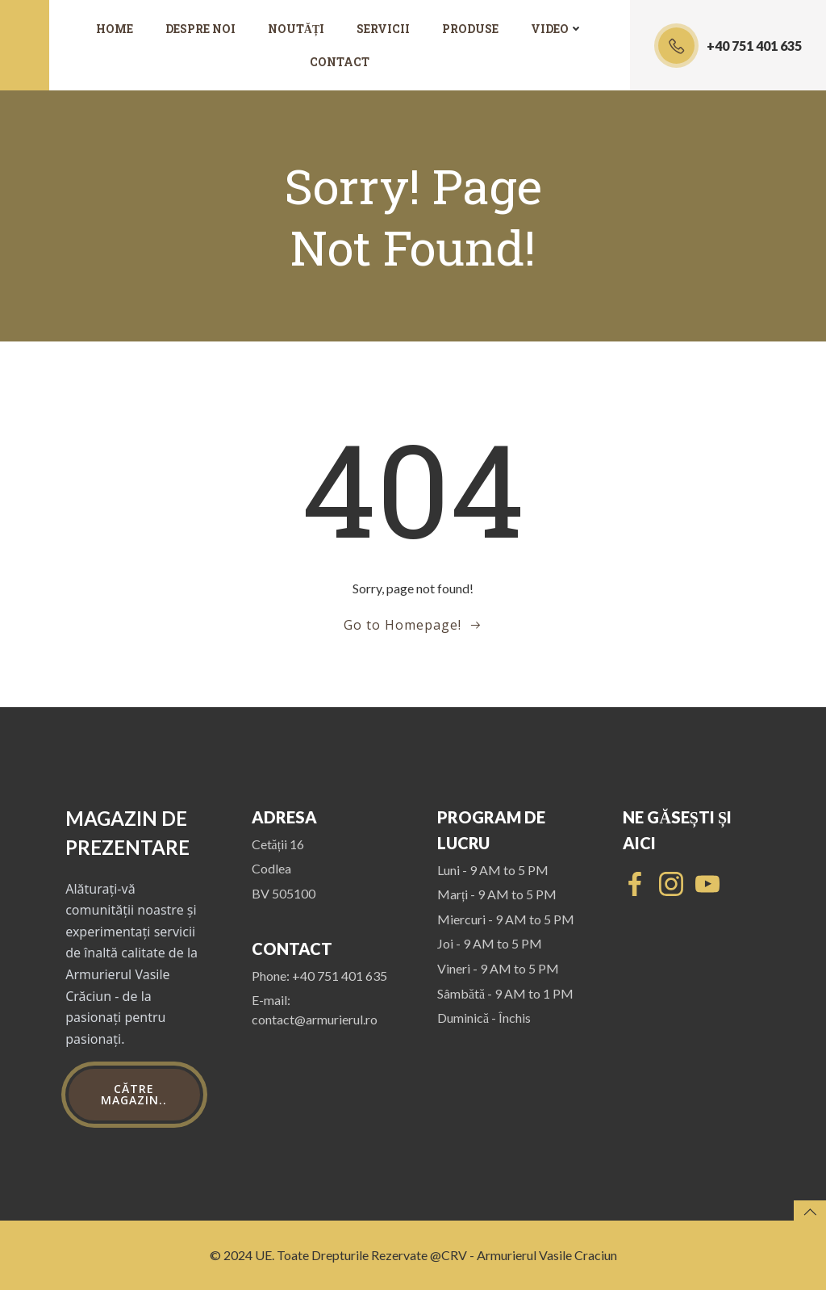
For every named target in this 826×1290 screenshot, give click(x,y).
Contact (339, 61)
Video (557, 28)
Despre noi (200, 28)
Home (114, 28)
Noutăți (296, 28)
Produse (470, 28)
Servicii (383, 28)
